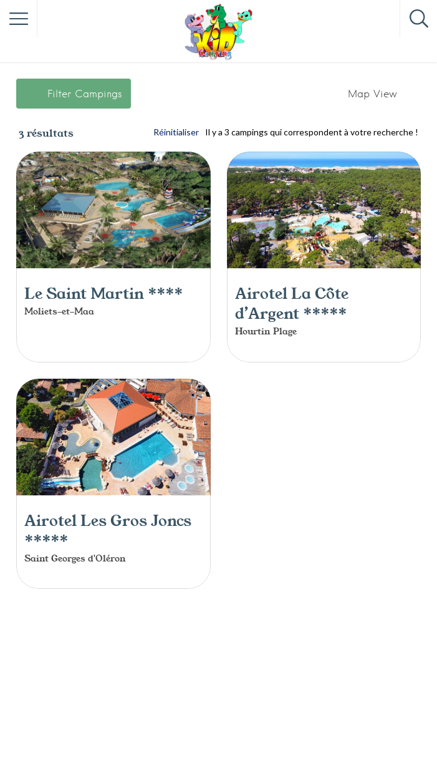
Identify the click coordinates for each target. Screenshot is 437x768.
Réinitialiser (176, 132)
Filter (84, 94)
